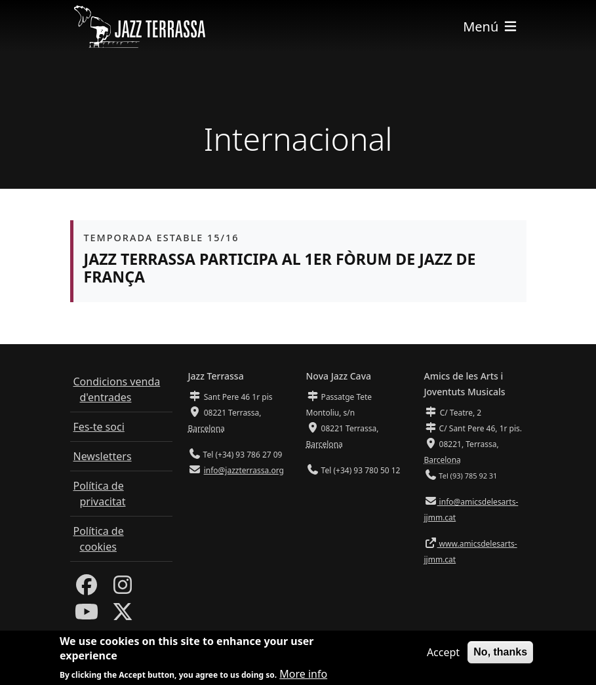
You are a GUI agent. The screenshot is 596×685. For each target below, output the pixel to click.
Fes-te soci (99, 427)
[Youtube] (86, 615)
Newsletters (102, 456)
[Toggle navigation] (490, 26)
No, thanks (500, 655)
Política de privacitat (99, 494)
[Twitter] (122, 615)
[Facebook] (86, 588)
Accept (443, 656)
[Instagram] (122, 588)
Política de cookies (98, 539)
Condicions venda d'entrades (117, 389)
